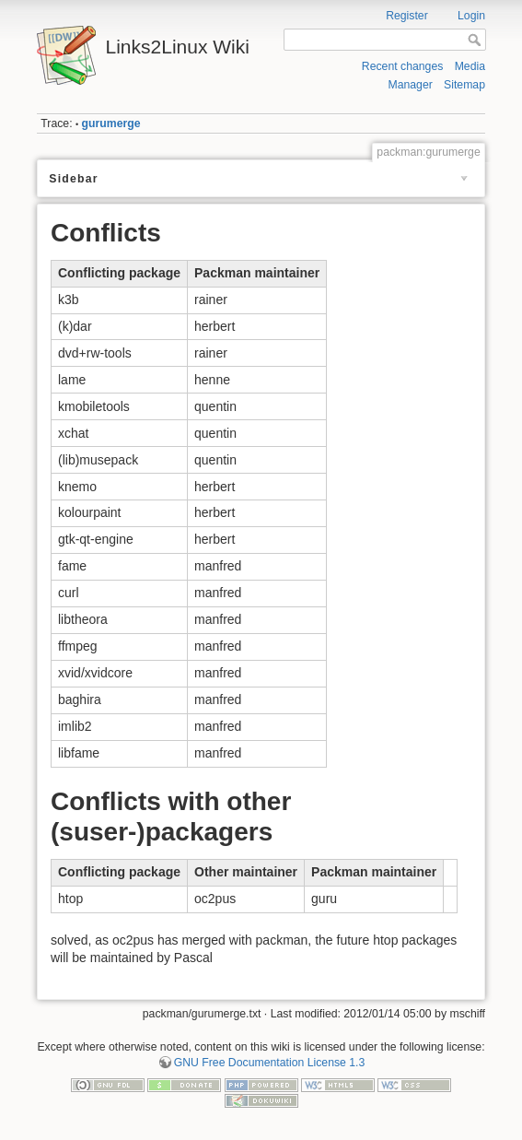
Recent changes (403, 66)
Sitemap (464, 84)
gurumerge (111, 123)
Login (471, 15)
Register (407, 15)
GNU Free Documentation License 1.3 (269, 1062)
